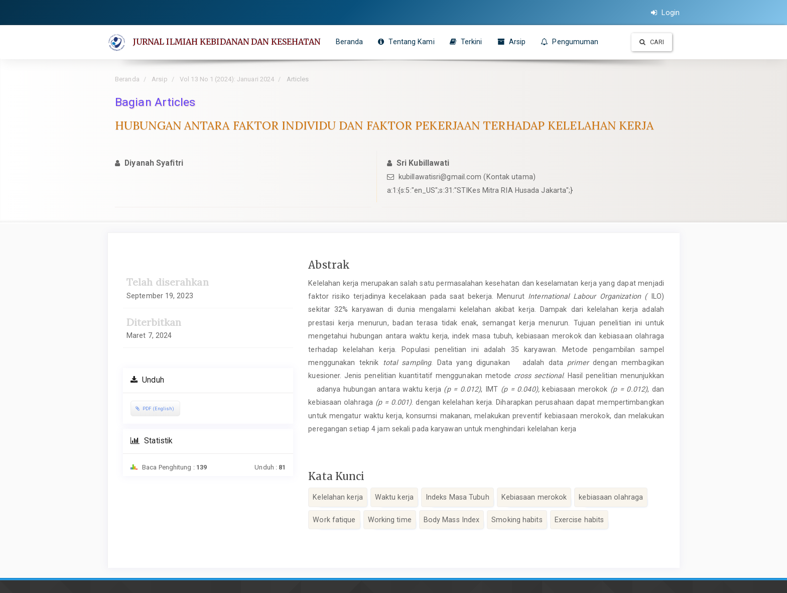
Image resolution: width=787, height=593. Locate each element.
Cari (651, 42)
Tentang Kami (406, 42)
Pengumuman (570, 42)
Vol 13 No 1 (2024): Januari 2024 (227, 79)
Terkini (466, 42)
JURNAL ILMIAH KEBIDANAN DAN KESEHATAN (227, 42)
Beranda (350, 42)
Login (665, 13)
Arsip (512, 42)
